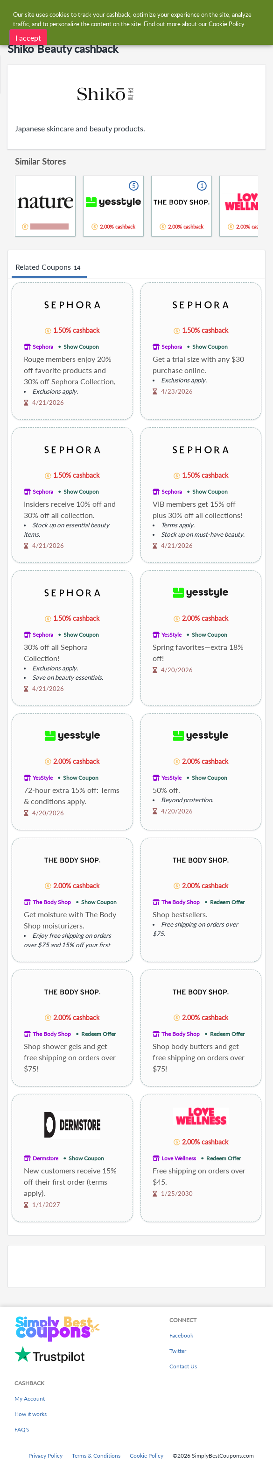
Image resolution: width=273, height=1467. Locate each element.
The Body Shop (52, 902)
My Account (29, 1398)
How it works (30, 1413)
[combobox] (145, 13)
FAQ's (21, 1429)
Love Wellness (178, 1158)
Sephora (43, 346)
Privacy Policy (45, 1455)
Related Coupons (49, 267)
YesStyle (171, 634)
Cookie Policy (146, 1455)
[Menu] (12, 13)
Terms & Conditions (96, 1455)
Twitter (177, 1350)
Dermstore (45, 1158)
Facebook (181, 1335)
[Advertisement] (136, 1266)
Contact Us (183, 1366)
